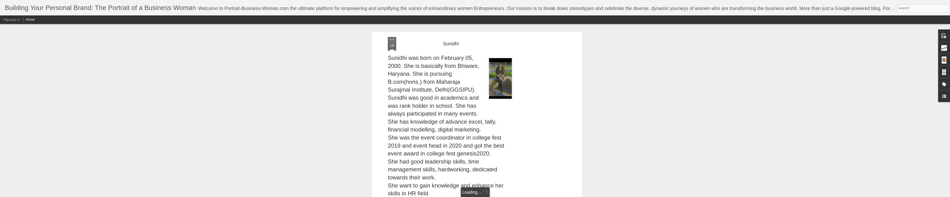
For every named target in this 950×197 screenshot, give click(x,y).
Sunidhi (451, 43)
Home (30, 19)
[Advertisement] (540, 112)
